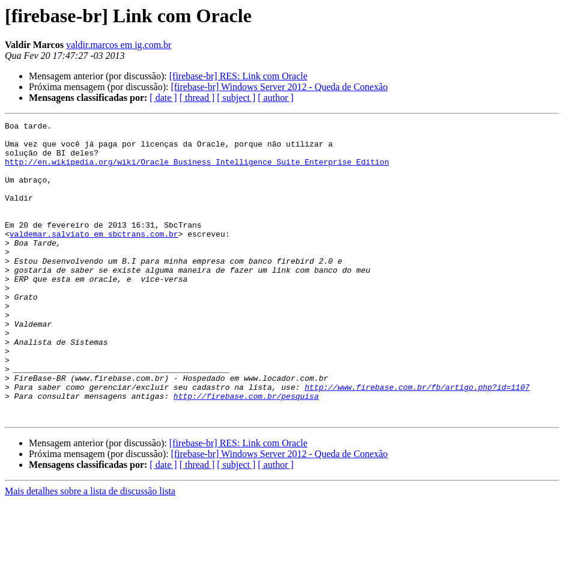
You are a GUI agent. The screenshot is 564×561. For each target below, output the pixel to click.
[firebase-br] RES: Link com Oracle (238, 76)
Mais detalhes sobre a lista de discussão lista (90, 550)
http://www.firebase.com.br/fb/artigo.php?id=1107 (417, 440)
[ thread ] (197, 97)
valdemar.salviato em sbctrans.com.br (94, 257)
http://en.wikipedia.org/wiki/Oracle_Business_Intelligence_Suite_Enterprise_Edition (197, 170)
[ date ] (163, 97)
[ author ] (276, 97)
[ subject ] (236, 97)
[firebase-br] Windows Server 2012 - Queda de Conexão (279, 87)
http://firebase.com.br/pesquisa (246, 451)
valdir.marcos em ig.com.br (119, 45)
